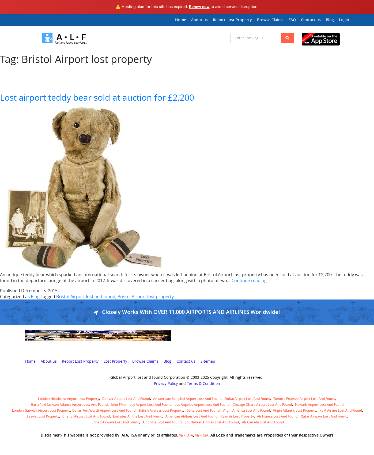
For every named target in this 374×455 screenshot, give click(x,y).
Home (180, 19)
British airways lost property (161, 410)
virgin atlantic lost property (294, 410)
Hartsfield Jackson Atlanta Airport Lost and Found (69, 404)
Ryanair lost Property (237, 416)
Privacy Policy (166, 383)
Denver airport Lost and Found (126, 398)
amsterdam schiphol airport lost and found (187, 398)
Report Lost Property (232, 19)
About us (199, 19)
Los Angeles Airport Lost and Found (202, 404)
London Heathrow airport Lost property (68, 398)
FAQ (292, 19)
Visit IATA (186, 435)
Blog (330, 19)
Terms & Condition (203, 383)
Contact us (311, 19)
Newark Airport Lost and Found (319, 404)
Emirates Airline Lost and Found (137, 416)
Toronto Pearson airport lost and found (304, 398)
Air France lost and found (277, 416)
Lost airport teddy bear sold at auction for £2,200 (97, 97)
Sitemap (208, 361)
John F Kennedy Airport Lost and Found (141, 404)
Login (344, 19)
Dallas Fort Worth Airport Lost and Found (103, 410)
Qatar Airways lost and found (324, 416)
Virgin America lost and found (246, 410)
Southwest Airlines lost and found (212, 422)
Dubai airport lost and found (247, 398)
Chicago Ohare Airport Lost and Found (262, 404)
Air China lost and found (162, 422)
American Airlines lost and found (191, 416)
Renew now (199, 6)
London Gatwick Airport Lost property (41, 410)
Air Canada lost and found (263, 422)
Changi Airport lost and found (86, 416)
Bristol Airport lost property (146, 296)
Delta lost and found (203, 410)
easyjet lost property (43, 416)
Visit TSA (201, 435)
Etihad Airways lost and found (115, 422)
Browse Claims (270, 19)
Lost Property (115, 361)
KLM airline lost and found (340, 410)
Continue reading (249, 280)
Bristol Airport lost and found (85, 296)
